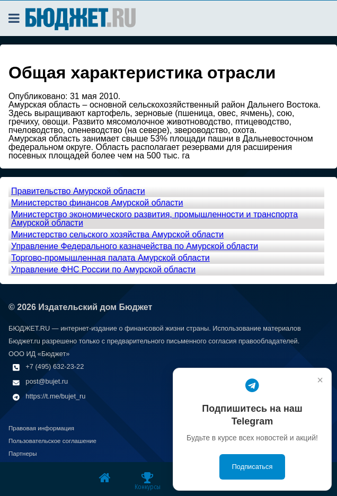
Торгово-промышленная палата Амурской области (110, 257)
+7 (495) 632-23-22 (54, 366)
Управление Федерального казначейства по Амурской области (134, 246)
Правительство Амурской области (78, 191)
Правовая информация (41, 428)
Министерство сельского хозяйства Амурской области (117, 234)
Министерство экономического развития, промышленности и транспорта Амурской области (154, 218)
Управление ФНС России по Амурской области (103, 269)
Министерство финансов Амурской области (97, 202)
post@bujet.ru (46, 381)
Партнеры (22, 453)
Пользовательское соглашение (52, 441)
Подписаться (252, 467)
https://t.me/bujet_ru (55, 396)
